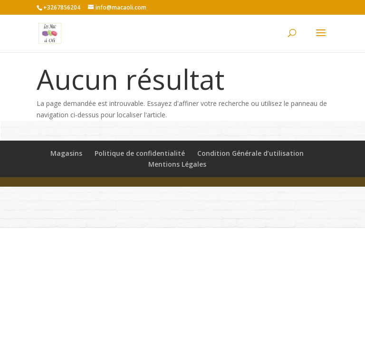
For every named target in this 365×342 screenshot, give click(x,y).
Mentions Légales (177, 164)
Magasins (66, 153)
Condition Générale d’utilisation (250, 153)
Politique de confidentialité (140, 153)
